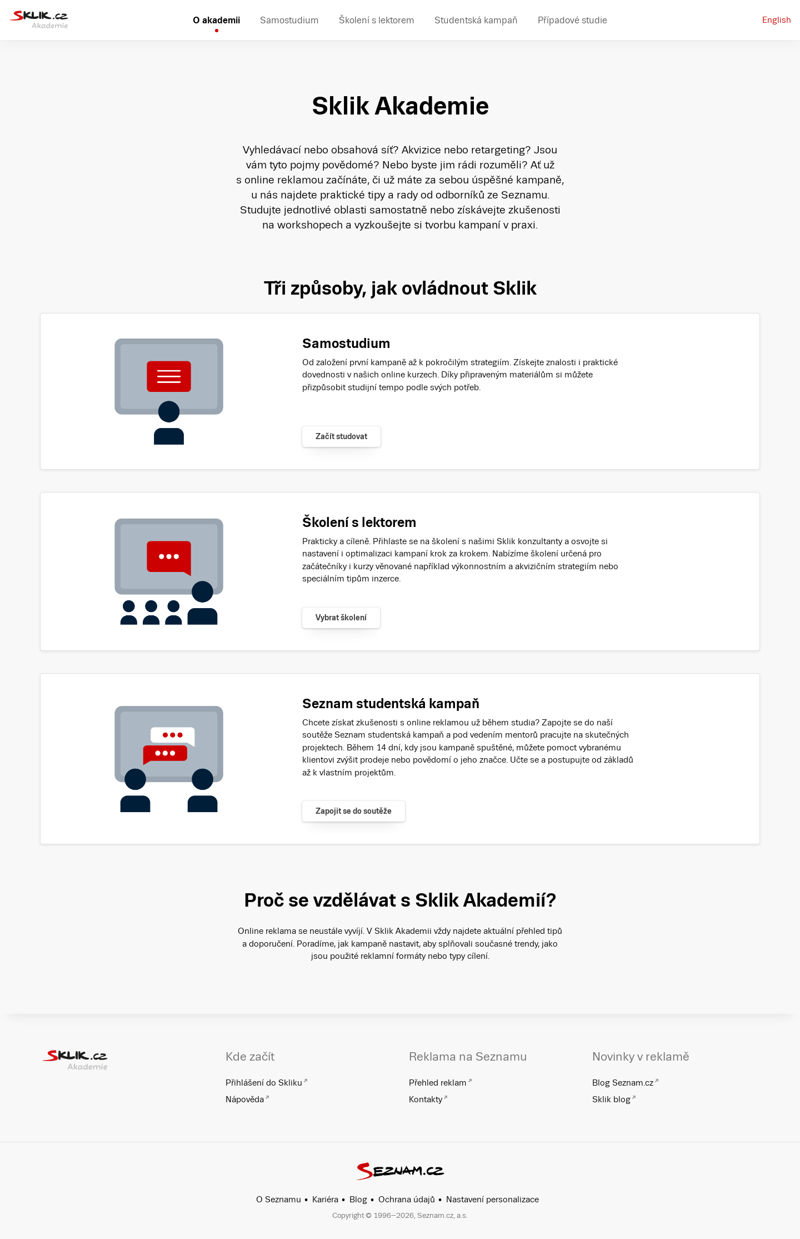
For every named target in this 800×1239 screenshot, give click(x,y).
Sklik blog (611, 1099)
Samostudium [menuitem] (289, 20)
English (776, 19)
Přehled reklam (438, 1082)
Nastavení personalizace (492, 1199)
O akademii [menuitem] (216, 20)
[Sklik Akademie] (38, 20)
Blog (358, 1199)
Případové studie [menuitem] (572, 20)
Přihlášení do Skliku (264, 1082)
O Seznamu (278, 1199)
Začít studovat (341, 436)
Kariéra (325, 1199)
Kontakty (425, 1099)
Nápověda (245, 1099)
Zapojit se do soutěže (354, 811)
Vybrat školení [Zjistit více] (341, 617)
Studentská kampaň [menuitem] (476, 20)
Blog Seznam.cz (622, 1082)
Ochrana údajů (406, 1199)
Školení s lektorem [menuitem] (376, 20)
